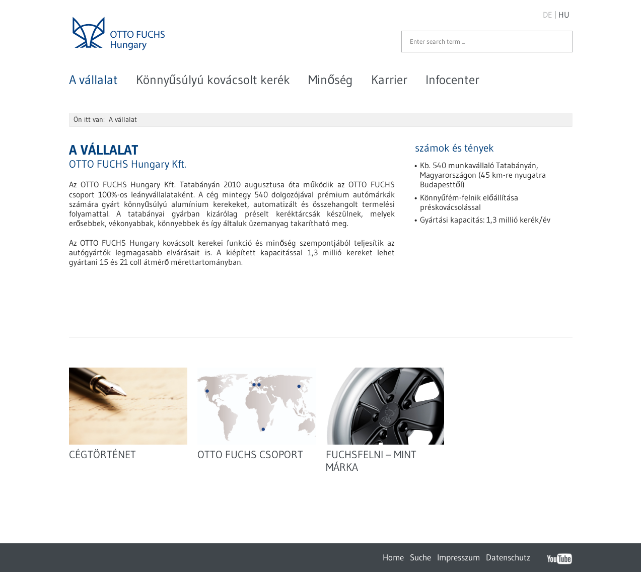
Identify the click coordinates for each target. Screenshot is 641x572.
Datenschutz (508, 557)
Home (393, 557)
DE (547, 15)
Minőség (330, 80)
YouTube (559, 558)
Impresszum (458, 557)
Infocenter (452, 80)
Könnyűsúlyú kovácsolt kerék (213, 80)
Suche (420, 557)
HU (563, 15)
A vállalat (93, 80)
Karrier (389, 80)
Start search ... (560, 41)
